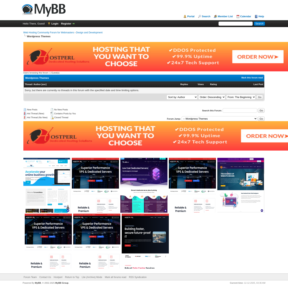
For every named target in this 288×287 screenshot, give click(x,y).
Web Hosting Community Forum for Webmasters (48, 32)
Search (206, 16)
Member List (225, 16)
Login (54, 23)
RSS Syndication (138, 277)
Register (66, 23)
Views (201, 84)
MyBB (38, 283)
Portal (191, 16)
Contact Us (45, 277)
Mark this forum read (252, 77)
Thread (28, 84)
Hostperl (58, 277)
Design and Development (89, 32)
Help (261, 16)
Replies (184, 84)
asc (44, 84)
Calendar (245, 16)
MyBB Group (62, 283)
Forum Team (30, 277)
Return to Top (72, 277)
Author (37, 84)
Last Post (258, 84)
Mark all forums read (115, 277)
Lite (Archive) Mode (92, 277)
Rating (213, 84)
